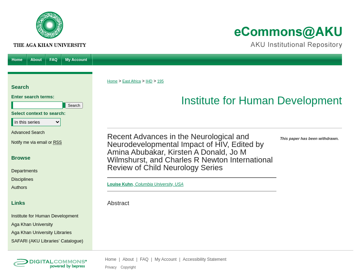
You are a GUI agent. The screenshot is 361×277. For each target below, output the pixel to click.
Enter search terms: (32, 96)
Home (112, 81)
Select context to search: (38, 113)
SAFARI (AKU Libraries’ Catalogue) (47, 241)
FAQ (144, 259)
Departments (24, 170)
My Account (166, 259)
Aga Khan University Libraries (41, 232)
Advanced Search (28, 132)
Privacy (111, 267)
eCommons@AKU (222, 27)
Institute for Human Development (261, 100)
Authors (19, 187)
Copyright (128, 267)
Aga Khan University (32, 224)
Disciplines (22, 179)
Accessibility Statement (204, 259)
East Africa (131, 81)
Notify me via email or (36, 142)
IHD (149, 81)
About (128, 259)
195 (160, 81)
